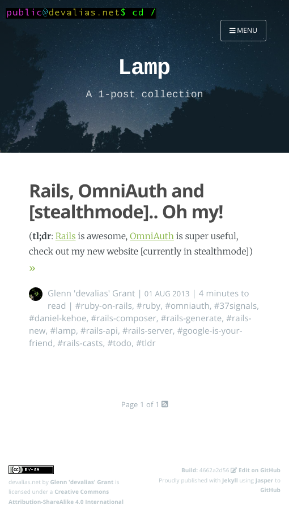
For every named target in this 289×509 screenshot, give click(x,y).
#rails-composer (123, 318)
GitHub (270, 490)
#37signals (235, 306)
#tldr (146, 343)
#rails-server (147, 331)
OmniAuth (152, 236)
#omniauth (187, 306)
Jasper (265, 480)
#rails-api (99, 331)
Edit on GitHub (255, 470)
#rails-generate (191, 318)
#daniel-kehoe (57, 318)
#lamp (63, 331)
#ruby (148, 306)
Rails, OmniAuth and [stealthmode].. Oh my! (126, 201)
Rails (66, 236)
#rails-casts (80, 343)
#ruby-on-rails (103, 306)
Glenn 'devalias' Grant (91, 293)
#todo (119, 343)
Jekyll (230, 480)
